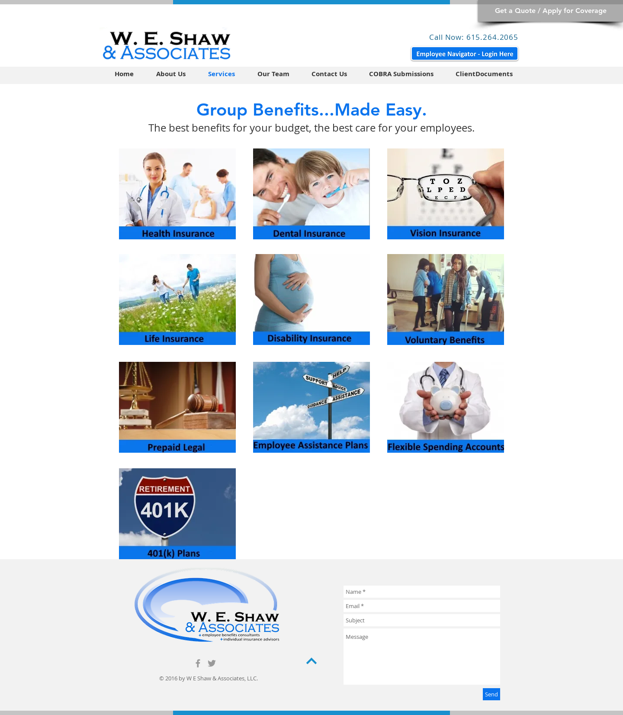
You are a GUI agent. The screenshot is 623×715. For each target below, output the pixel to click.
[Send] (491, 694)
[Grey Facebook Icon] (198, 663)
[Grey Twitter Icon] (211, 663)
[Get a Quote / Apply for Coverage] (550, 11)
